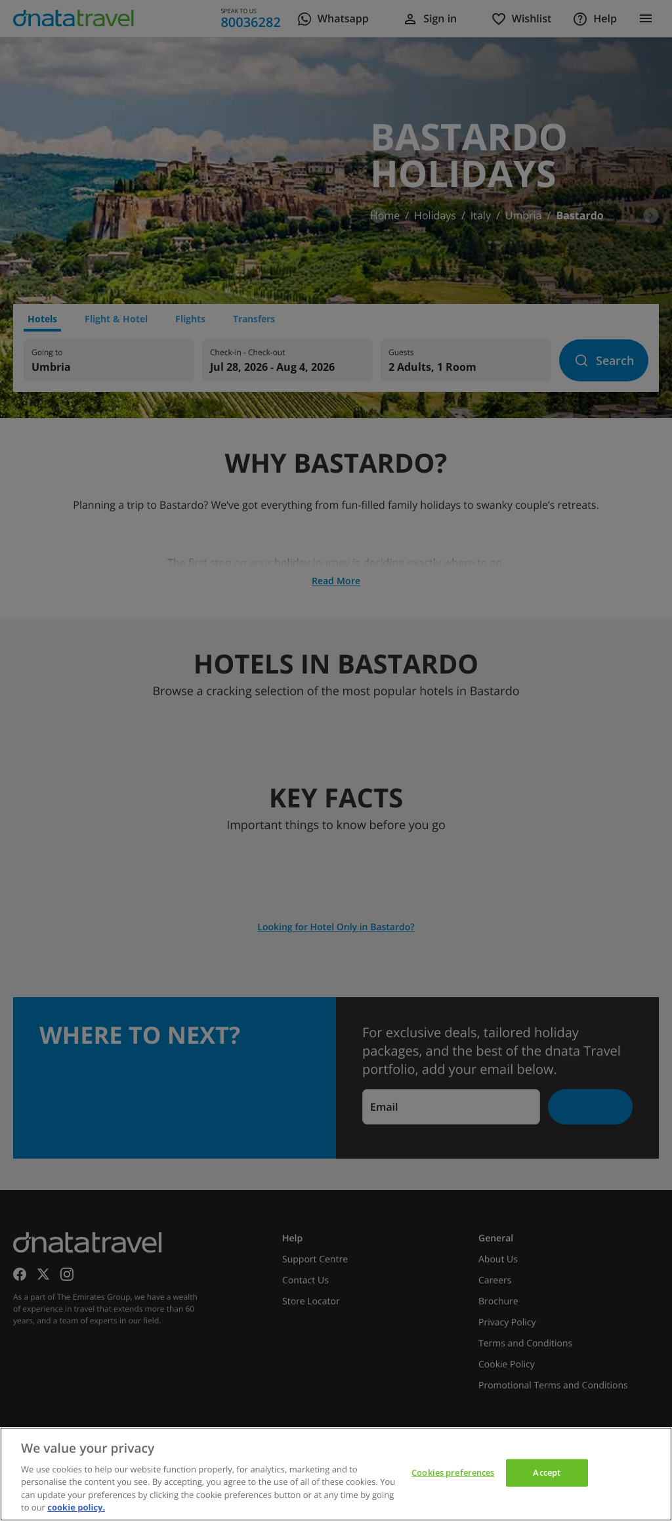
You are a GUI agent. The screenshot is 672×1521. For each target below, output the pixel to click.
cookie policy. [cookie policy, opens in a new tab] (76, 1507)
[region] (336, 1474)
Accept (546, 1472)
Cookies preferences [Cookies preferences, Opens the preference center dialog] (452, 1472)
